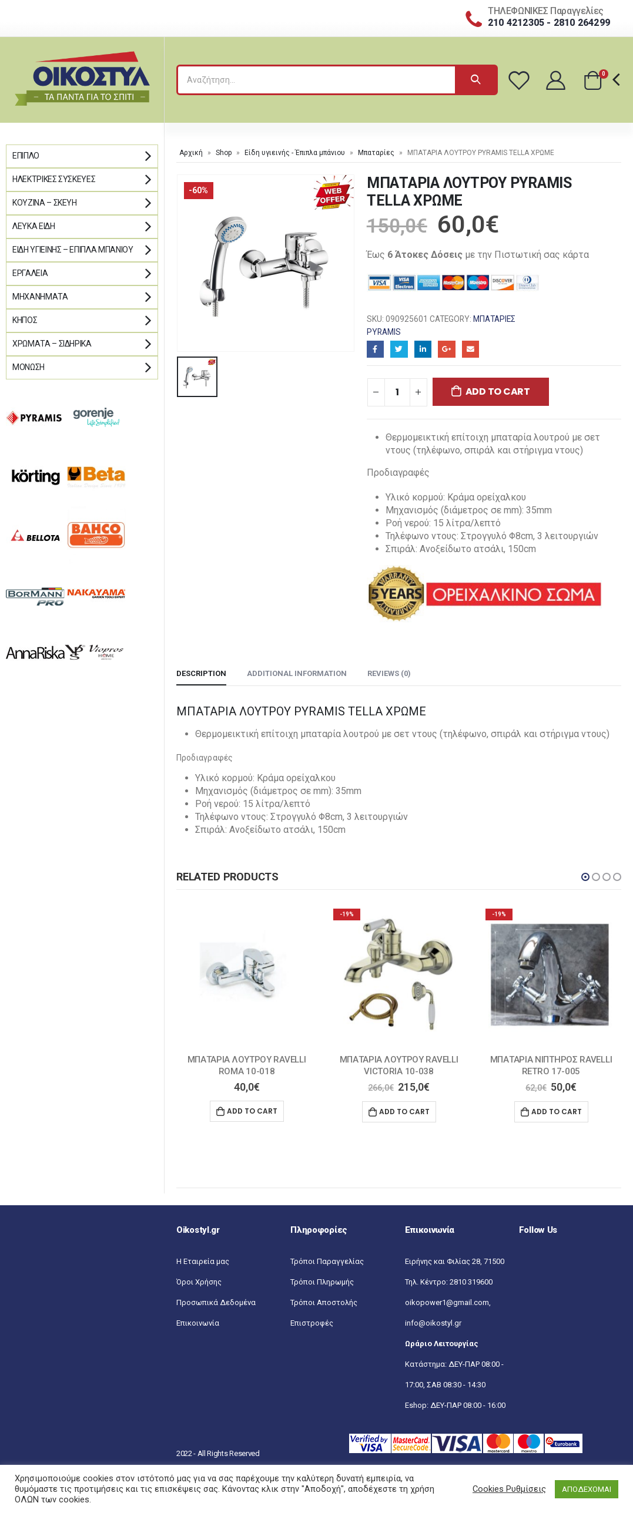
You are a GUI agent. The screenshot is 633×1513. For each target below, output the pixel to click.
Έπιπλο (25, 155)
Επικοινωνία (197, 1323)
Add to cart (497, 391)
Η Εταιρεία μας (202, 1261)
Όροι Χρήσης (199, 1281)
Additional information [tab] (297, 673)
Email (470, 349)
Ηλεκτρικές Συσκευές (53, 179)
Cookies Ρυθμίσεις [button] (509, 1489)
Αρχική (191, 153)
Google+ (446, 349)
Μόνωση (28, 367)
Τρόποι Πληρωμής (322, 1281)
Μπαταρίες (376, 153)
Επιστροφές (311, 1323)
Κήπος (24, 320)
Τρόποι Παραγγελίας (327, 1261)
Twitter (398, 349)
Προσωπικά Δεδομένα (216, 1302)
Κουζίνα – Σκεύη (44, 202)
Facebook (375, 349)
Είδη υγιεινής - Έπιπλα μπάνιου (295, 153)
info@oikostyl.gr (433, 1323)
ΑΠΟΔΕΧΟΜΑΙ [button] (586, 1489)
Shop (224, 153)
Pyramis (384, 332)
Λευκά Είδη (33, 226)
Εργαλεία (30, 273)
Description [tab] (201, 673)
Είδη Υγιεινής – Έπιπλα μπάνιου (72, 249)
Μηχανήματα (40, 296)
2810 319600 (471, 1281)
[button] (585, 877)
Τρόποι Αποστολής (323, 1302)
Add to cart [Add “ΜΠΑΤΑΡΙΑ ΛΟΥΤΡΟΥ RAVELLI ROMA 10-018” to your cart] (252, 1111)
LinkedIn (422, 349)
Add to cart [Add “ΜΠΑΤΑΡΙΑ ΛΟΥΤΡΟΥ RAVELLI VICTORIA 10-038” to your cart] (404, 1112)
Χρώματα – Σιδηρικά (52, 343)
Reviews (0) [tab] (389, 673)
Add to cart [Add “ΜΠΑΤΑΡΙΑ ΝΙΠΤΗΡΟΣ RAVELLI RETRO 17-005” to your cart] (556, 1112)
